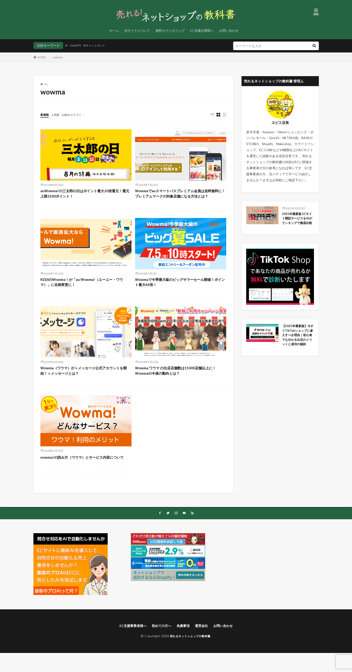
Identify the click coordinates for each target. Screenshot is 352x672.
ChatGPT (78, 45)
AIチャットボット (100, 45)
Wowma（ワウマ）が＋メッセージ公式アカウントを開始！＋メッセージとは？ (85, 381)
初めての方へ (160, 644)
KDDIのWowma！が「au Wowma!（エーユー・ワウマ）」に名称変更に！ (85, 291)
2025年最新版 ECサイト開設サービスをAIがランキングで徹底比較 (297, 222)
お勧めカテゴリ (76, 115)
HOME (41, 57)
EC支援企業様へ (202, 30)
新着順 (45, 115)
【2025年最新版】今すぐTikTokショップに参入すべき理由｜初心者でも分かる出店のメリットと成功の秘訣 (297, 353)
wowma (58, 57)
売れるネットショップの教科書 (190, 655)
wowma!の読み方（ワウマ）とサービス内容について (86, 471)
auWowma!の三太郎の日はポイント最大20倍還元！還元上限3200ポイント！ (84, 194)
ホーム (114, 30)
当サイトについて (137, 30)
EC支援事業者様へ (128, 644)
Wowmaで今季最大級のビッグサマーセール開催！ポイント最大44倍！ (178, 291)
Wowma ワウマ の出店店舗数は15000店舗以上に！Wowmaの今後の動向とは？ (178, 381)
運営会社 (204, 644)
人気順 (57, 115)
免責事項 (184, 644)
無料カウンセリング (170, 30)
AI (66, 45)
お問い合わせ (229, 30)
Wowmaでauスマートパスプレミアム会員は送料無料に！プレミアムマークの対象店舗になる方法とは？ (179, 198)
